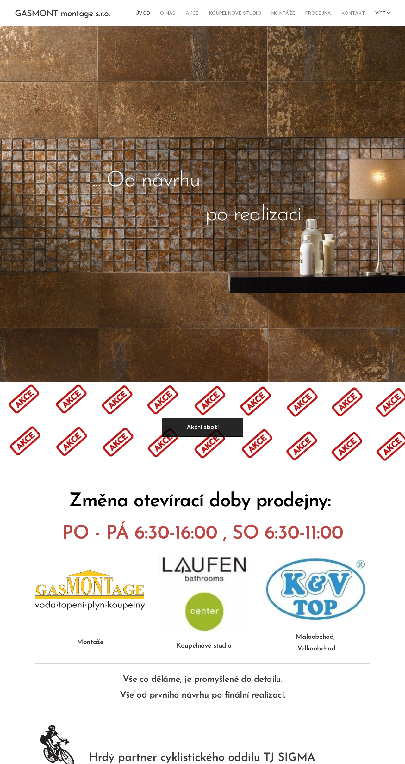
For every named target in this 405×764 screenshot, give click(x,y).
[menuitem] (161, 13)
